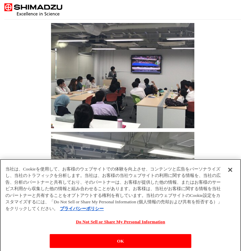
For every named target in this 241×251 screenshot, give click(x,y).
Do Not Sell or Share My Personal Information (120, 223)
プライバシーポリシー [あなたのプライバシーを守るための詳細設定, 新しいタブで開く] (82, 210)
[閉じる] (230, 171)
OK (120, 242)
